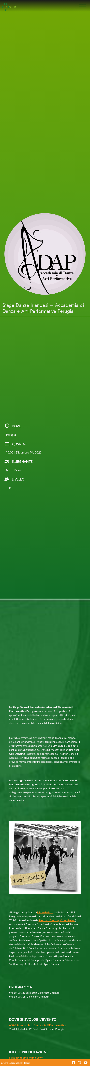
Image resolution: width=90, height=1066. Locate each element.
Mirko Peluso (45, 912)
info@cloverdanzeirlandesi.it (15, 1062)
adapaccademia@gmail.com (26, 1057)
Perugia (11, 435)
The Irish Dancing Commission (57, 920)
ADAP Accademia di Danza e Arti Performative (37, 1025)
